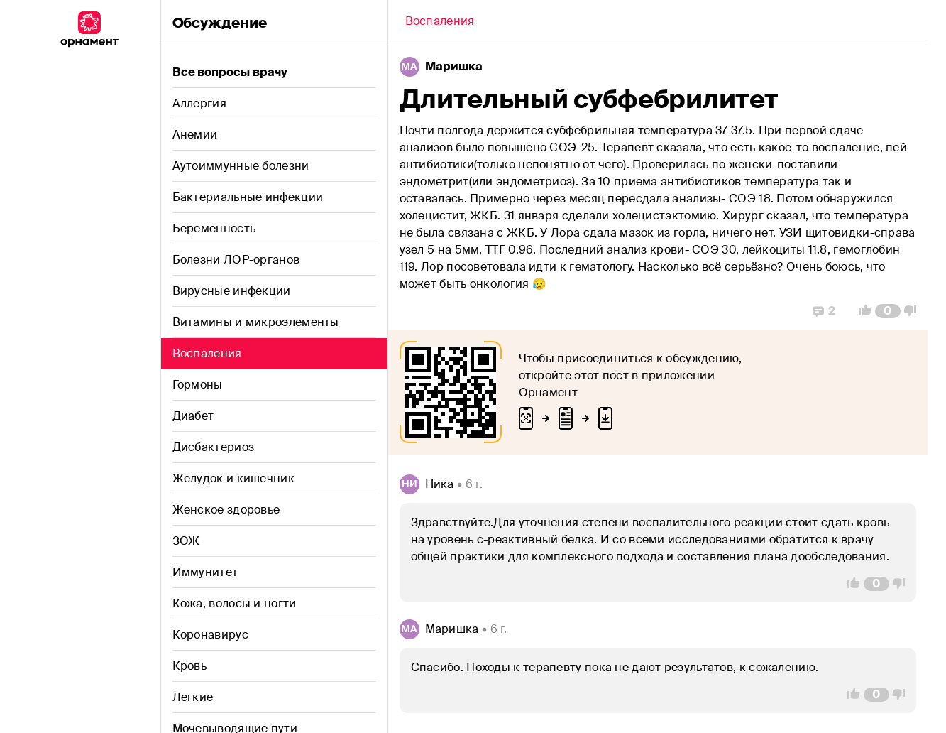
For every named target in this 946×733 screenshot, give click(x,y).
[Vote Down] (914, 311)
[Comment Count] (887, 311)
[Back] (440, 23)
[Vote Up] (861, 311)
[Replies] (824, 311)
